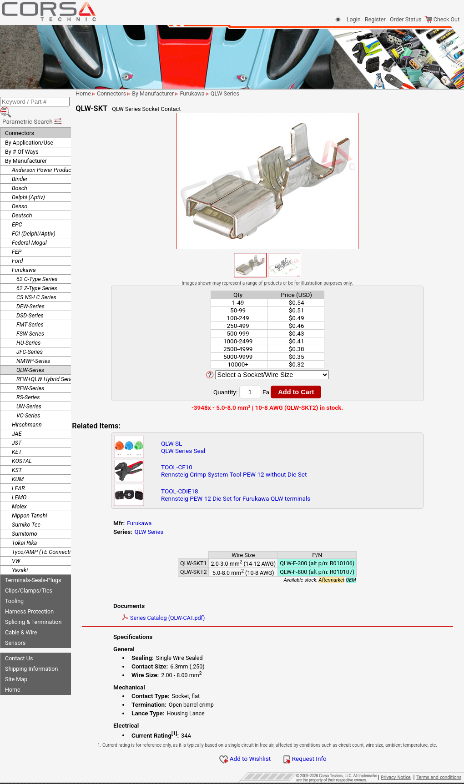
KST (17, 457)
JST (16, 430)
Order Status (405, 19)
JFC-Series (29, 339)
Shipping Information (31, 656)
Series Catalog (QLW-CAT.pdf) (182, 617)
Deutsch (22, 202)
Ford (17, 248)
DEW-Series (30, 293)
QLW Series (167, 531)
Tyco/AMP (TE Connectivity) (46, 539)
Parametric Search (32, 108)
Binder (20, 166)
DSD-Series (30, 302)
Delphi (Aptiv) (28, 184)
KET (17, 439)
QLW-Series (30, 357)
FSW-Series (30, 320)
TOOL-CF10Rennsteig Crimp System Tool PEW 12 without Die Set (250, 470)
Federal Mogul (29, 229)
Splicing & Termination (33, 609)
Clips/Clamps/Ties (28, 577)
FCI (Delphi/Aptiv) (33, 220)
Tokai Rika (24, 530)
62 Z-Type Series (36, 275)
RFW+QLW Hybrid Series (46, 366)
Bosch (19, 175)
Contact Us (19, 645)
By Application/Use (29, 129)
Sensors (15, 630)
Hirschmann (27, 411)
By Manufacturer (26, 148)
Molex (19, 493)
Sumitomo (24, 521)
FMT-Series (30, 311)
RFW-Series (30, 375)
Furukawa (24, 257)
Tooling (14, 588)
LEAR (18, 475)
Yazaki (20, 557)
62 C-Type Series (36, 266)
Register (375, 19)
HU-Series (28, 330)
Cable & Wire (21, 619)
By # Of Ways (22, 139)
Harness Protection (29, 598)
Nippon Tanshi (29, 502)
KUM (18, 466)
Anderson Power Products (44, 157)
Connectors (19, 120)
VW (16, 548)
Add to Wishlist (255, 758)
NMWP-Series (33, 348)
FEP (16, 239)
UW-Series (28, 393)
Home (12, 676)
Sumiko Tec (26, 511)
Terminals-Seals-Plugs (33, 567)
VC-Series (28, 402)
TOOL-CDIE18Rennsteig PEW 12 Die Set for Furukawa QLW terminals (251, 494)
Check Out (441, 19)
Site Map (16, 666)
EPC (17, 211)
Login (354, 19)
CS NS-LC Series (36, 284)
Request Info (315, 758)
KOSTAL (22, 448)
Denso (19, 193)
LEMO (19, 484)
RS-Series (28, 384)
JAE (16, 420)
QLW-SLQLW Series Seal (199, 447)
